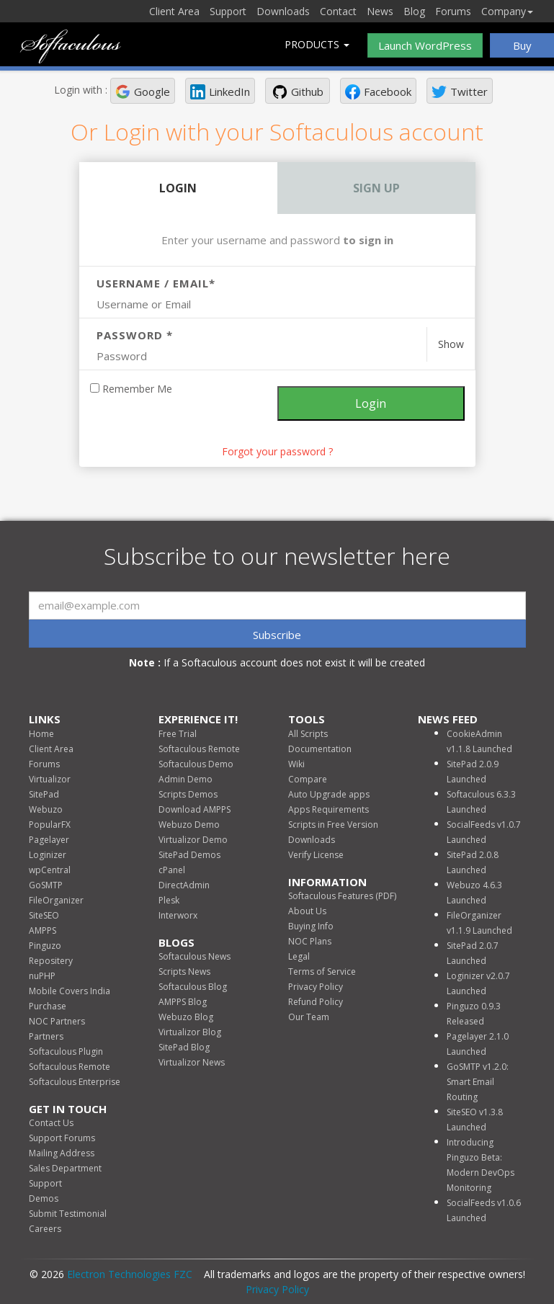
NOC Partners (57, 1021)
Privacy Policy (315, 987)
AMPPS (42, 930)
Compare (307, 779)
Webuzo (46, 809)
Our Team (308, 1017)
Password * (135, 335)
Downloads (283, 11)
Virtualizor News (191, 1062)
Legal (299, 956)
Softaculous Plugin (66, 1051)
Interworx (177, 915)
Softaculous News (194, 956)
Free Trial (177, 734)
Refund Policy (315, 1002)
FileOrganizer (56, 900)
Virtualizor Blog (189, 1032)
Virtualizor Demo (193, 840)
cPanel (171, 870)
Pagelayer (49, 840)
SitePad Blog (184, 1047)
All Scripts (308, 734)
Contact (338, 11)
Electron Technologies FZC (129, 1274)
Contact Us (51, 1123)
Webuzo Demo (189, 824)
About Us (307, 911)
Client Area (174, 11)
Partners (46, 1036)
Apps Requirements (328, 809)
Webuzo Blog (185, 1017)
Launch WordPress (425, 45)
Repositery (51, 961)
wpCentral (50, 870)
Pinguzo (45, 945)
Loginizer (47, 855)
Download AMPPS (194, 809)
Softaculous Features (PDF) (342, 896)
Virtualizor (50, 779)
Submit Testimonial (68, 1213)
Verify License (316, 855)
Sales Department (65, 1168)
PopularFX (50, 824)
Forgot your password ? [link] (277, 451)
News (380, 11)
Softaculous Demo (195, 764)
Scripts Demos (188, 794)
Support (228, 11)
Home (41, 734)
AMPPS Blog (182, 1002)
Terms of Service (322, 971)
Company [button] (507, 11)
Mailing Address (61, 1153)
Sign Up (376, 188)
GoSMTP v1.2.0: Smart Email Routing (478, 1081)
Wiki (296, 764)
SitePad (44, 794)
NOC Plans (309, 941)
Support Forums (62, 1138)
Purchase (47, 1006)
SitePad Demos (189, 855)
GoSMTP (46, 885)
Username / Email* (156, 283)
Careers (45, 1229)
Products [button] (317, 44)
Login (178, 188)
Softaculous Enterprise (74, 1082)
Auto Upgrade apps (329, 794)
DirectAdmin (184, 885)
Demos (43, 1198)
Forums (453, 11)
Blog (414, 11)
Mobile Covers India (69, 991)
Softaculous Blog (192, 987)
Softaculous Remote (69, 1066)
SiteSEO (44, 915)
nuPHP (42, 976)
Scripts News (184, 971)
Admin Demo (185, 779)
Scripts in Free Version (333, 824)
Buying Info (311, 926)
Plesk (168, 900)
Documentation (320, 749)
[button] (142, 91)
